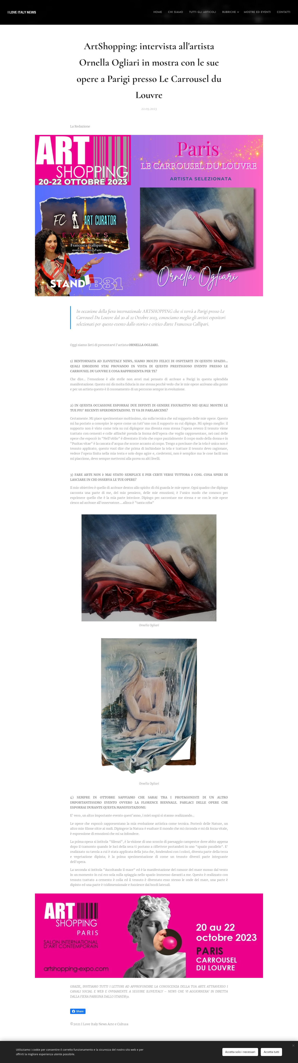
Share (78, 1011)
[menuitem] (135, 12)
